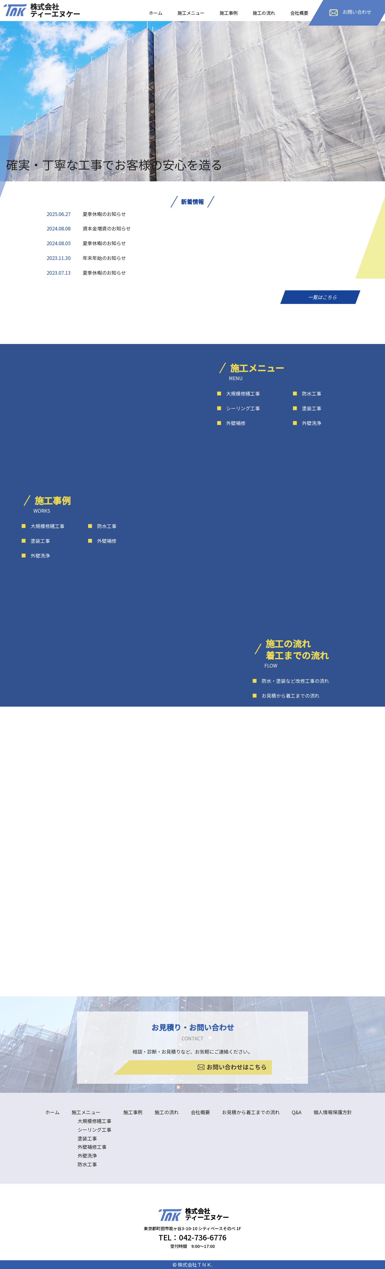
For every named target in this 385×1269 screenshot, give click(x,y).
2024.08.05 (59, 243)
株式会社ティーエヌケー (55, 10)
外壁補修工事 (92, 1146)
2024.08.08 (59, 228)
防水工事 (306, 393)
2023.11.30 (59, 257)
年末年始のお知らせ (104, 257)
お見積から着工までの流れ (285, 695)
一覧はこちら (320, 297)
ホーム (155, 13)
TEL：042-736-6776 (192, 1237)
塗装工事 (306, 408)
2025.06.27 (59, 213)
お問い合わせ (350, 11)
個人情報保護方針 (332, 1112)
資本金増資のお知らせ (107, 228)
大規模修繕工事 (238, 393)
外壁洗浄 (306, 423)
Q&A (296, 1112)
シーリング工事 (238, 408)
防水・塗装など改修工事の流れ (290, 680)
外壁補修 (231, 423)
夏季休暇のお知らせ (104, 213)
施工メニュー (191, 13)
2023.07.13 (59, 272)
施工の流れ (264, 13)
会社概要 (299, 13)
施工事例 (229, 13)
